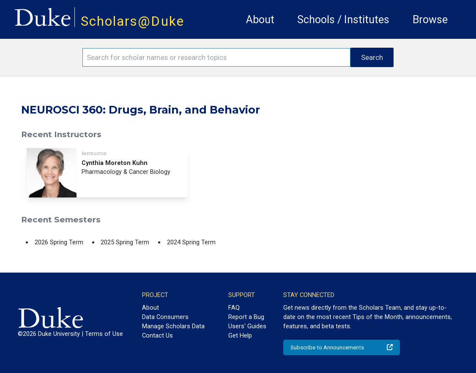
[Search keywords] (216, 57)
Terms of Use (104, 334)
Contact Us (157, 335)
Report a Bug (246, 317)
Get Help (240, 335)
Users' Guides (247, 326)
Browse (430, 20)
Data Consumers (165, 317)
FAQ (234, 307)
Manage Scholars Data (173, 326)
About (260, 20)
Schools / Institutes (343, 20)
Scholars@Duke (132, 21)
